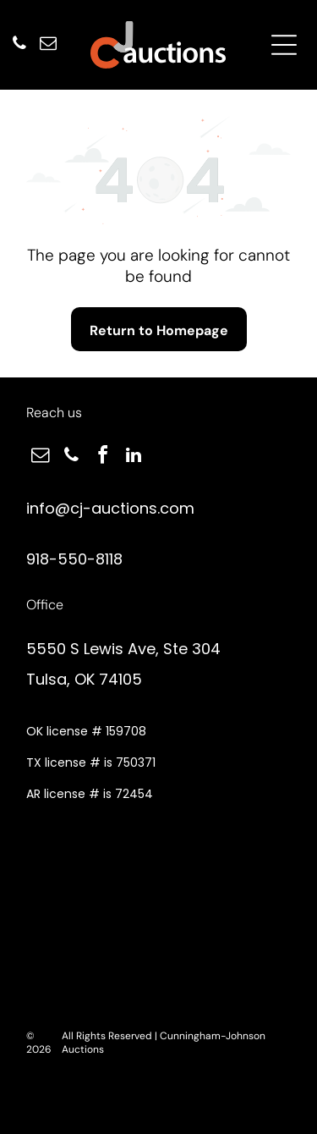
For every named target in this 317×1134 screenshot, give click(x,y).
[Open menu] (284, 45)
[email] (48, 45)
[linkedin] (133, 457)
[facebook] (102, 457)
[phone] (19, 45)
